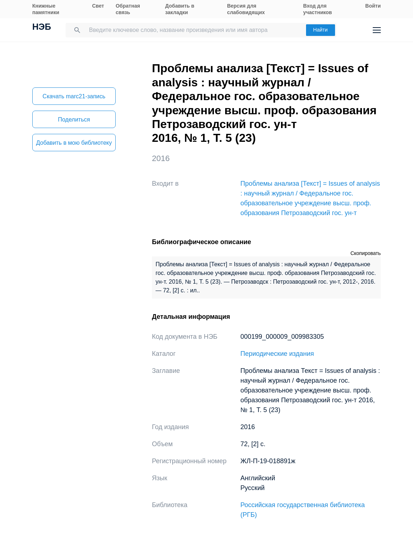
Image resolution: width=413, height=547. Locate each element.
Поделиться (74, 119)
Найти (320, 30)
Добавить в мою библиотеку (74, 143)
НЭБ (41, 28)
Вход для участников (317, 9)
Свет (98, 6)
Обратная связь (128, 9)
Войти (373, 6)
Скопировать (365, 253)
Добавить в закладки (179, 9)
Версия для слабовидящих (246, 9)
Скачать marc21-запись (73, 96)
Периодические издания (277, 353)
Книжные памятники (45, 9)
